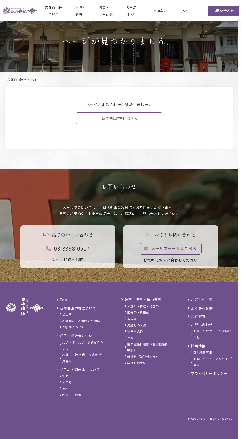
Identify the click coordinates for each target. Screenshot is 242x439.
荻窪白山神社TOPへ (119, 118)
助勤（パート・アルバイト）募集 (213, 361)
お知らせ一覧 (202, 299)
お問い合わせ (224, 10)
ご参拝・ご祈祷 (79, 10)
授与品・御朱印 (133, 10)
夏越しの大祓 (136, 325)
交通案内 (160, 10)
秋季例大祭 (135, 331)
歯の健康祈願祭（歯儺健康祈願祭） (147, 347)
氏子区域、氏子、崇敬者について (82, 345)
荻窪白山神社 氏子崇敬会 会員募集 (82, 357)
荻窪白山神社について (55, 10)
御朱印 (67, 376)
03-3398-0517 (68, 251)
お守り (67, 382)
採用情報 (198, 345)
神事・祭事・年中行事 (143, 299)
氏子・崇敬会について (78, 335)
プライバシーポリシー (209, 373)
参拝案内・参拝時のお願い (81, 321)
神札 (65, 388)
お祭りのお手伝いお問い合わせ (212, 334)
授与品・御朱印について (80, 369)
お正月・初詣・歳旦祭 (143, 306)
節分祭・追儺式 (138, 312)
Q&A (183, 10)
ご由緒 (67, 314)
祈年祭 (132, 319)
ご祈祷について (73, 327)
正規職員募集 (202, 352)
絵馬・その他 (71, 395)
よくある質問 (202, 308)
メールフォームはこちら (170, 251)
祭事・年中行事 (106, 10)
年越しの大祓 (136, 363)
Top (63, 299)
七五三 (132, 337)
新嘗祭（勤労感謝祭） (143, 356)
